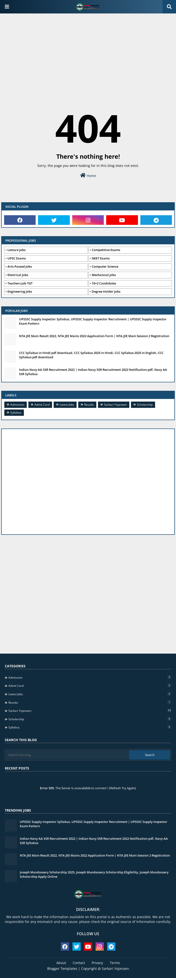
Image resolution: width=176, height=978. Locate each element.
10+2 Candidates (104, 283)
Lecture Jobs (16, 250)
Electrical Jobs (17, 275)
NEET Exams (101, 258)
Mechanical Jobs (104, 275)
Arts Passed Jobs (19, 266)
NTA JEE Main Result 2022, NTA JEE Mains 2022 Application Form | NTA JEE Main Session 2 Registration (94, 336)
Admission (17, 405)
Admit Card (42, 405)
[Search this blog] (67, 755)
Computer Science (105, 266)
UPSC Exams (16, 258)
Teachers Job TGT (20, 283)
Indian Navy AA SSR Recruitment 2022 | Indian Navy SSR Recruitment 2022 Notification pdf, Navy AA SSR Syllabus (93, 371)
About (61, 962)
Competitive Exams (106, 250)
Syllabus (15, 412)
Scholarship (145, 405)
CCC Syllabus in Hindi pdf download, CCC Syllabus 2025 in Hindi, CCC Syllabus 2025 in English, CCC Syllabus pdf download (91, 355)
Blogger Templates (62, 968)
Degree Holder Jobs (106, 291)
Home (88, 175)
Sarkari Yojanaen (115, 405)
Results (89, 405)
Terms (115, 962)
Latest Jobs (67, 405)
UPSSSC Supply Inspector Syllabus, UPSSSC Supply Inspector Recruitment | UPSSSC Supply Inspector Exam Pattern (93, 321)
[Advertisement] (88, 52)
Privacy (97, 962)
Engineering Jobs (19, 291)
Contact (79, 962)
